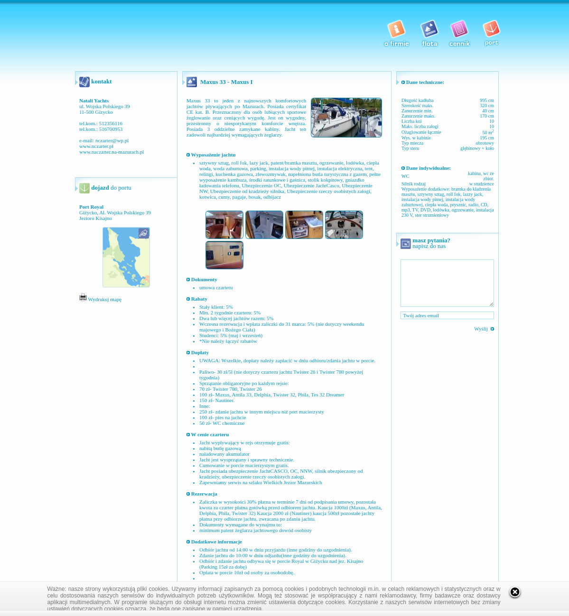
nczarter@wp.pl (112, 140)
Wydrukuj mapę (100, 299)
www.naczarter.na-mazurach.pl (111, 152)
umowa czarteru (216, 287)
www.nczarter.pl (96, 146)
